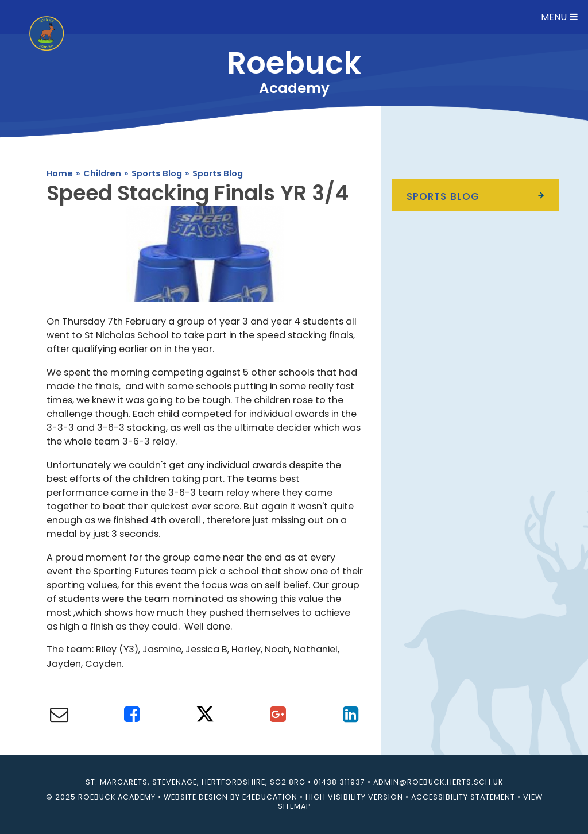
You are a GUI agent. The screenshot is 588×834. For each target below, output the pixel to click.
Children (102, 173)
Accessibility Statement (463, 797)
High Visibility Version (354, 797)
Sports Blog (156, 173)
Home (60, 173)
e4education (269, 797)
